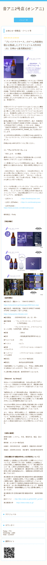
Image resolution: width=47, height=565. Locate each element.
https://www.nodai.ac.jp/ (25, 503)
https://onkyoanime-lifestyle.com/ (16, 314)
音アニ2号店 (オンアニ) (23, 9)
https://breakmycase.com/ (30, 198)
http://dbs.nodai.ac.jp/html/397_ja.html (29, 499)
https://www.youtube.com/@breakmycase (19, 208)
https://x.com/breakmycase (31, 202)
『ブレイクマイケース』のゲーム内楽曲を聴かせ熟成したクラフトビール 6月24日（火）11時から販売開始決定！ (23, 45)
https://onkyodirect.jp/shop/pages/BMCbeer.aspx (21, 305)
